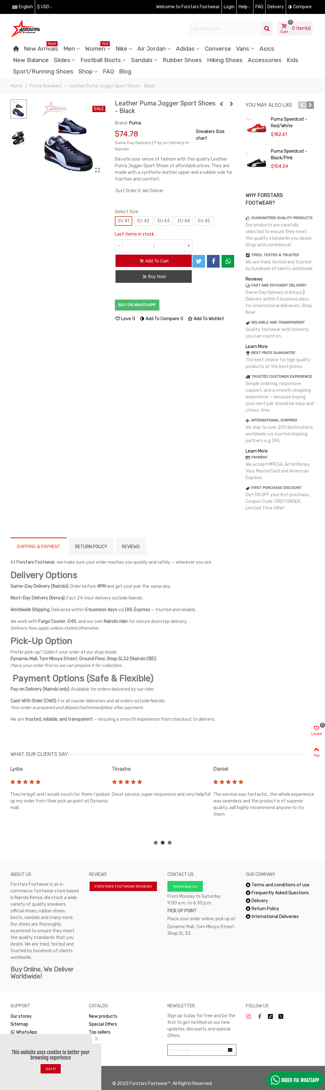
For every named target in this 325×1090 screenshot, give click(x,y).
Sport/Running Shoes (43, 71)
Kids (292, 60)
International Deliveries (272, 916)
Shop (85, 71)
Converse (218, 48)
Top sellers (99, 1032)
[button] (302, 105)
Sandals (142, 60)
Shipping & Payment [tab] (38, 546)
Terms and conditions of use (277, 885)
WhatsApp (23, 1032)
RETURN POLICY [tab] (91, 546)
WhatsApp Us (185, 886)
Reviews (254, 279)
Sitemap (19, 1024)
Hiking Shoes (225, 60)
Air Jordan (151, 48)
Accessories (265, 60)
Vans (242, 48)
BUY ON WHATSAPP (137, 305)
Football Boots (100, 60)
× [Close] (96, 1038)
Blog (125, 71)
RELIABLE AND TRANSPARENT (278, 322)
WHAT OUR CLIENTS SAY (39, 754)
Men (69, 48)
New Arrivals (41, 47)
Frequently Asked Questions (277, 893)
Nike (121, 48)
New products (103, 1016)
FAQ (108, 71)
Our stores (21, 1016)
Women (97, 47)
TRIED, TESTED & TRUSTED (275, 255)
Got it (51, 1069)
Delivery (257, 900)
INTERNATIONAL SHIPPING (274, 420)
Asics (266, 48)
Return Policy (262, 908)
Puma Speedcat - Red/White (289, 123)
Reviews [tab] (131, 546)
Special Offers (103, 1024)
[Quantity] (153, 245)
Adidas (185, 48)
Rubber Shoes (182, 60)
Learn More (257, 346)
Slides (62, 60)
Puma (135, 123)
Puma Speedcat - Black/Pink (289, 155)
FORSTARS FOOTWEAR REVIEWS (123, 886)
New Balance (31, 60)
